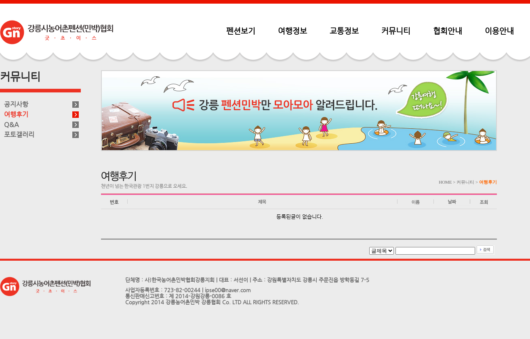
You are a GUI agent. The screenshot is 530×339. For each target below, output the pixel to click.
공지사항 (16, 104)
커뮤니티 (395, 30)
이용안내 (499, 30)
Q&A (11, 124)
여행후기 (16, 114)
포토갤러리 (19, 134)
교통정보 (344, 30)
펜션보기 (240, 30)
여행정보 (292, 30)
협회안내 (447, 30)
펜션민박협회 (56, 32)
